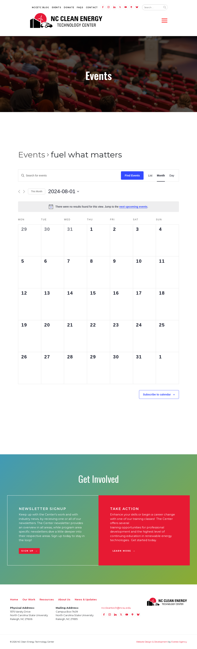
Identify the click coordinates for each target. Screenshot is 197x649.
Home (14, 599)
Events (56, 7)
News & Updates (86, 599)
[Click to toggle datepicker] (63, 191)
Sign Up (27, 551)
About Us (64, 599)
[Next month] (24, 191)
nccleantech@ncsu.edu (116, 607)
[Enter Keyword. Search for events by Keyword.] (69, 176)
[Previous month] (19, 191)
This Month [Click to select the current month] (36, 191)
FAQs (80, 7)
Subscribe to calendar (157, 394)
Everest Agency (179, 641)
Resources (47, 599)
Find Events (132, 175)
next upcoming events (133, 206)
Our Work (28, 599)
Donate (69, 7)
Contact (92, 7)
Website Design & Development (152, 641)
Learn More (122, 551)
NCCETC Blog (40, 7)
